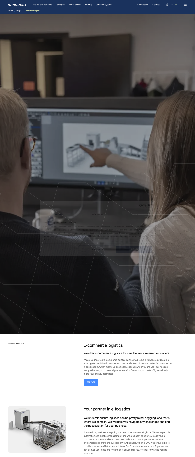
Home (10, 11)
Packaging (60, 4)
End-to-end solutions (42, 4)
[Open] (185, 4)
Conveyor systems (104, 4)
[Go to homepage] (17, 5)
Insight (18, 11)
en (176, 5)
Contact (156, 4)
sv (172, 5)
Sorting (88, 4)
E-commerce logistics (32, 11)
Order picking (75, 4)
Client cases (142, 4)
